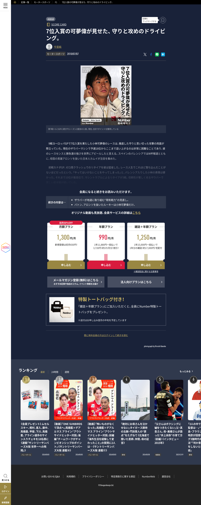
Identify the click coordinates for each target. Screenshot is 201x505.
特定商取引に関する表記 (123, 476)
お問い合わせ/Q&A (50, 476)
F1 (56, 2)
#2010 (51, 19)
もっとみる (185, 371)
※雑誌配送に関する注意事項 (146, 271)
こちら (136, 213)
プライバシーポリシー (93, 476)
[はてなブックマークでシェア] (163, 54)
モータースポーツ (42, 2)
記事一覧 (25, 2)
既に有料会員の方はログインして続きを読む (106, 335)
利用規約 (71, 476)
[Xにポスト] (145, 54)
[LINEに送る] (157, 54)
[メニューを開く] (5, 5)
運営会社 (166, 476)
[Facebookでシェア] (151, 54)
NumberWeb (148, 476)
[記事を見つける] (5, 477)
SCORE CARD (58, 24)
